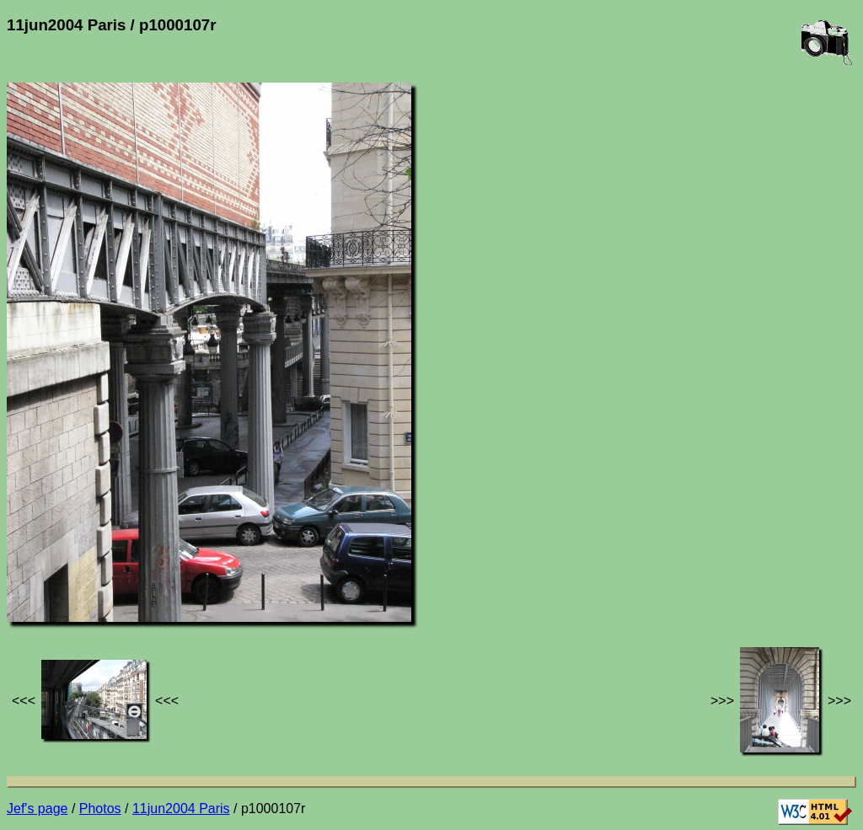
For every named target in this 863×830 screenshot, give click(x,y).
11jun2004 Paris (181, 808)
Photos (100, 808)
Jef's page (37, 808)
